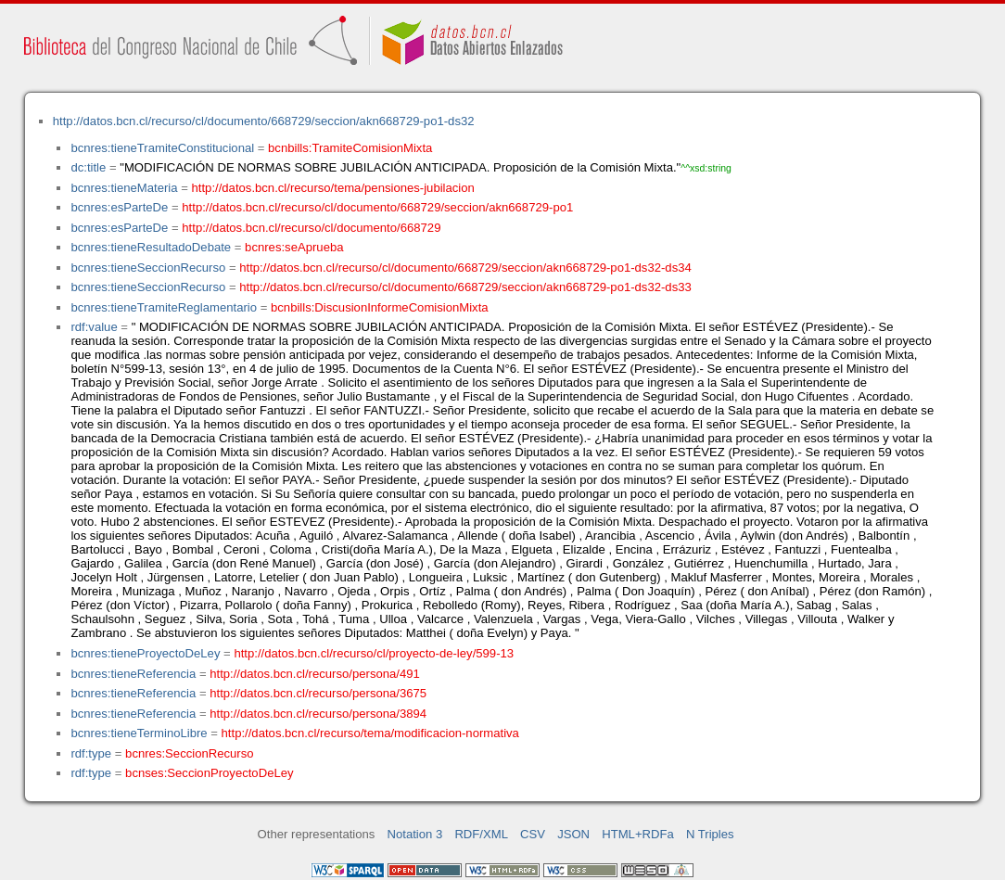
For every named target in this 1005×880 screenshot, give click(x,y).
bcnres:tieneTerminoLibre (138, 733)
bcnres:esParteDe (119, 207)
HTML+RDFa (638, 834)
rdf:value (93, 327)
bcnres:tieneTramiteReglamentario (163, 307)
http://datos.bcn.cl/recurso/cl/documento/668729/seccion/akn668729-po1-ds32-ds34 (465, 267)
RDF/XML (481, 834)
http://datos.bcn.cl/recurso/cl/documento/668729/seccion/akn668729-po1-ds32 (264, 121)
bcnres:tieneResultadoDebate (150, 247)
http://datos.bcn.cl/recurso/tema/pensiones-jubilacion (333, 188)
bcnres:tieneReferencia (133, 674)
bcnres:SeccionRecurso (189, 753)
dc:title (88, 167)
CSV (532, 834)
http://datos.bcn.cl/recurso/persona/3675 (318, 693)
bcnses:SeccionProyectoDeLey (209, 773)
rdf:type (90, 753)
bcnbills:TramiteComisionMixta (350, 148)
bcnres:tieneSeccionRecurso (147, 267)
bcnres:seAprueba (294, 247)
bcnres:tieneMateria (123, 188)
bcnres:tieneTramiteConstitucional (162, 148)
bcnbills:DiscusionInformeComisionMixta (380, 307)
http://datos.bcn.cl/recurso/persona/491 (315, 674)
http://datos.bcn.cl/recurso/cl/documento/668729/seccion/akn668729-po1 (377, 207)
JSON (573, 834)
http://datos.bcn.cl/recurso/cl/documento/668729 (311, 228)
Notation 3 (415, 834)
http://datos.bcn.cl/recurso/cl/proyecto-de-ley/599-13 (374, 653)
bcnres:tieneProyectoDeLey (145, 653)
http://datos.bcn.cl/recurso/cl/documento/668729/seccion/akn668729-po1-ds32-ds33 (465, 287)
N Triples (710, 834)
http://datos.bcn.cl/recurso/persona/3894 (318, 714)
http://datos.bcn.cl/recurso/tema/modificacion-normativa (370, 733)
